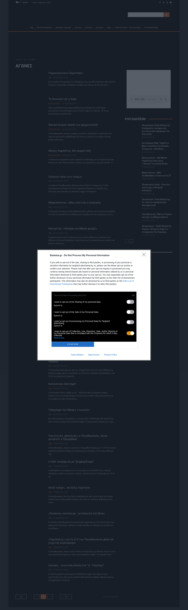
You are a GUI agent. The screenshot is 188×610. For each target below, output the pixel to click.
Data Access (94, 355)
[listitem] (94, 295)
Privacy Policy (110, 355)
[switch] (130, 302)
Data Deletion (77, 355)
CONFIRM (72, 344)
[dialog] (94, 305)
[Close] (145, 255)
